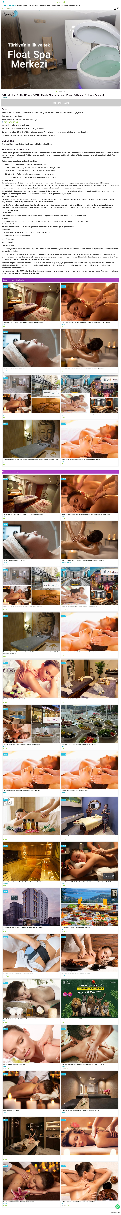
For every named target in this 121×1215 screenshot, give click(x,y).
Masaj (14, 5)
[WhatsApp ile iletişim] (117, 1206)
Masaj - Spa (7, 5)
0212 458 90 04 (11, 122)
